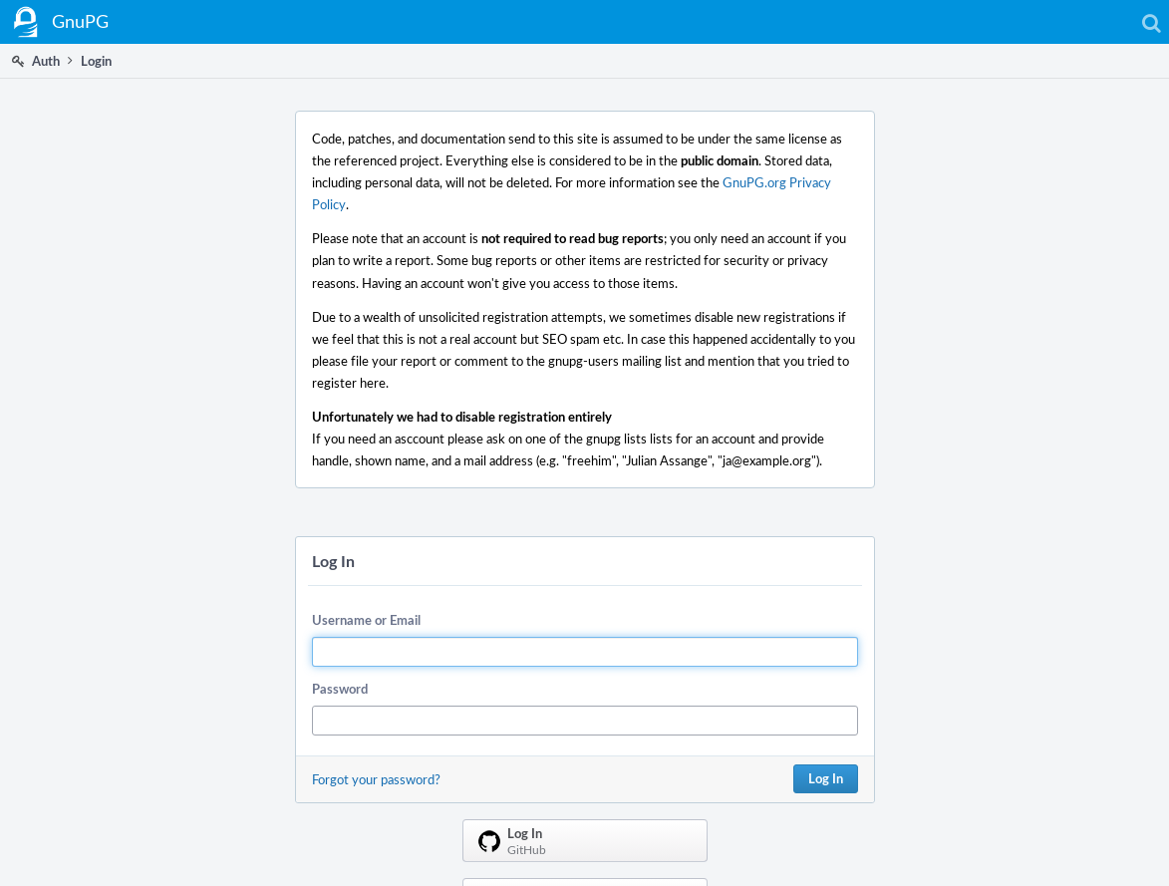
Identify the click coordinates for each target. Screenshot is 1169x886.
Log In (825, 778)
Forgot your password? (376, 779)
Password (340, 689)
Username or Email (366, 620)
